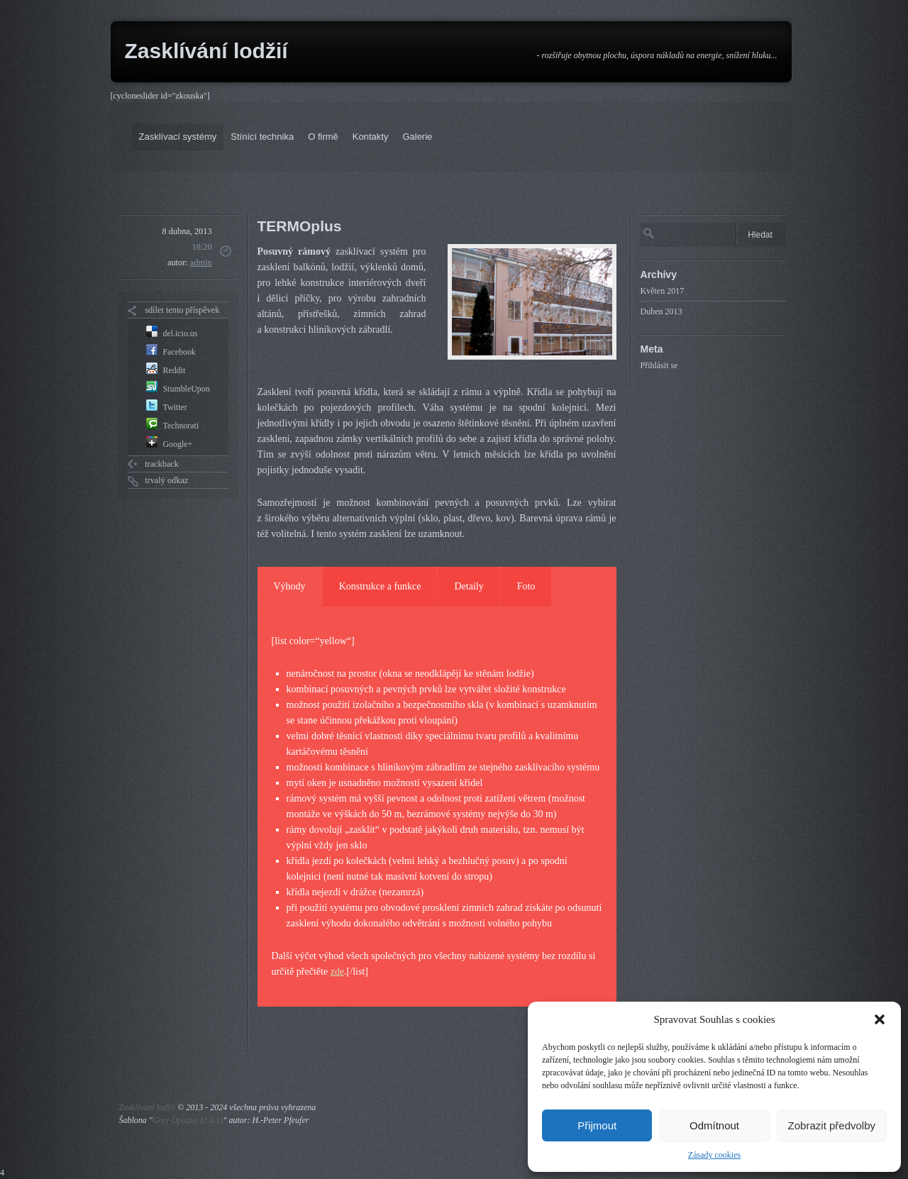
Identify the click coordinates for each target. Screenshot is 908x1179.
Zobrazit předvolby (831, 1125)
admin (201, 262)
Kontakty (371, 136)
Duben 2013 (661, 311)
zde (337, 971)
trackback (162, 464)
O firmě (323, 136)
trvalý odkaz (166, 480)
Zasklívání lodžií (206, 50)
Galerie (417, 136)
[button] (880, 1019)
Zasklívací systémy (178, 136)
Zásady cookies (714, 1155)
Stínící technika (262, 136)
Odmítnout (714, 1125)
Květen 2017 (663, 291)
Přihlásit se (659, 365)
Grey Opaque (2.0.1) (188, 1120)
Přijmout (596, 1125)
